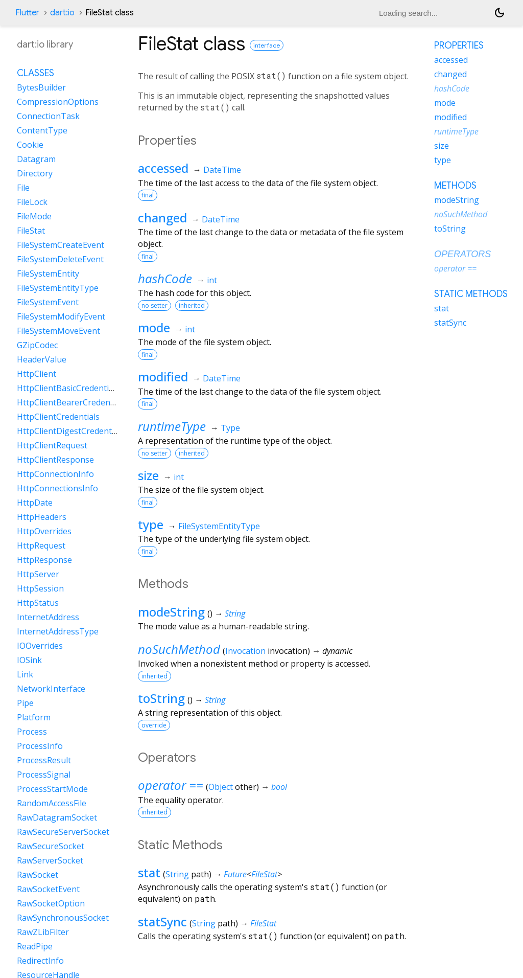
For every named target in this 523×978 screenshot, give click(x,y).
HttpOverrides (44, 531)
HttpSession (40, 588)
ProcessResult (44, 760)
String (235, 613)
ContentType (42, 130)
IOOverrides (40, 645)
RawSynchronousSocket (63, 917)
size (148, 475)
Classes (35, 73)
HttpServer (38, 574)
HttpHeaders (41, 516)
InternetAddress (48, 617)
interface (266, 45)
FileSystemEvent (48, 302)
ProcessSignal (43, 774)
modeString (171, 611)
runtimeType (172, 426)
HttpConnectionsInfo (57, 488)
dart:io (62, 13)
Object (220, 786)
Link (25, 674)
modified (163, 376)
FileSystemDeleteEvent (60, 259)
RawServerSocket (50, 860)
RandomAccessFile (51, 803)
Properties (459, 45)
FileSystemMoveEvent (58, 330)
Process (32, 731)
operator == (170, 785)
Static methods (471, 294)
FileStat (264, 874)
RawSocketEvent (48, 889)
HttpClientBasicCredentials (68, 388)
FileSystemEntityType (219, 526)
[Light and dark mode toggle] (499, 13)
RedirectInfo (40, 960)
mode (154, 327)
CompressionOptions (58, 101)
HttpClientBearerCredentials (71, 402)
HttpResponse (44, 559)
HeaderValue (41, 359)
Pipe (25, 703)
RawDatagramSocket (57, 817)
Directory (35, 173)
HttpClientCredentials (58, 416)
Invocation (245, 650)
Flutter (27, 13)
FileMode (34, 216)
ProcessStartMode (52, 788)
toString (161, 698)
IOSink (29, 660)
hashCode (165, 278)
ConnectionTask (48, 116)
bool (279, 786)
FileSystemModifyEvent (61, 316)
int (212, 280)
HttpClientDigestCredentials (71, 431)
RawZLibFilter (43, 932)
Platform (34, 717)
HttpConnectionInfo (55, 474)
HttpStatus (38, 602)
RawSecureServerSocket (63, 831)
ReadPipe (35, 946)
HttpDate (35, 502)
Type (230, 428)
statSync (162, 921)
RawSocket (37, 874)
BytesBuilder (41, 87)
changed (162, 217)
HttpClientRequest (52, 445)
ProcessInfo (40, 746)
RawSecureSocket (50, 846)
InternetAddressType (58, 631)
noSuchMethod (179, 649)
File (23, 187)
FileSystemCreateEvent (60, 245)
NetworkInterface (51, 688)
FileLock (32, 202)
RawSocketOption (51, 903)
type (150, 524)
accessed (163, 168)
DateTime (222, 169)
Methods (455, 185)
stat (149, 872)
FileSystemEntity (48, 273)
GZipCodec (37, 345)
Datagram (36, 159)
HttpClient (36, 373)
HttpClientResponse (55, 459)
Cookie (30, 144)
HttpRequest (41, 545)
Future (235, 874)
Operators (462, 254)
